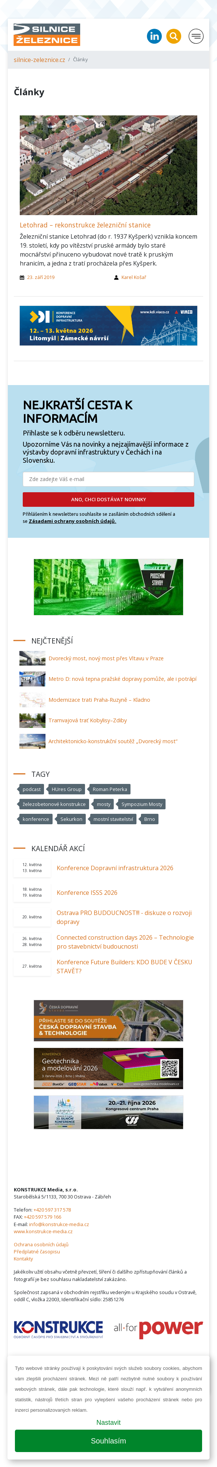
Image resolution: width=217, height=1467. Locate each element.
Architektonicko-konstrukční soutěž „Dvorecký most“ (112, 741)
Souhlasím (108, 1441)
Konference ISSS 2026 (87, 892)
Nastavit (108, 1422)
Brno (149, 819)
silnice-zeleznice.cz (39, 60)
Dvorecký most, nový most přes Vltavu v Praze (106, 658)
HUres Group (67, 789)
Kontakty (23, 1258)
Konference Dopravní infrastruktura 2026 (115, 868)
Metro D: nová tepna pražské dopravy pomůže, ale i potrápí (122, 678)
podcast (32, 789)
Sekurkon (71, 819)
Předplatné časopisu (37, 1251)
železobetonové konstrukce (54, 804)
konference (36, 819)
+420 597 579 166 (42, 1216)
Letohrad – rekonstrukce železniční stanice (85, 224)
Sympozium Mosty (142, 804)
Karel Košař (134, 277)
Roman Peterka (110, 789)
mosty (103, 804)
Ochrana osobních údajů (41, 1244)
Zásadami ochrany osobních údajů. (72, 521)
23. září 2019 (40, 277)
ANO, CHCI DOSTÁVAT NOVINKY (108, 499)
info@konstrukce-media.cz (59, 1224)
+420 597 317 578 (52, 1209)
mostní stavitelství (113, 819)
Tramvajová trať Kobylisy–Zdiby (87, 720)
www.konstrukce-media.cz (43, 1231)
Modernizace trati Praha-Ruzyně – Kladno (99, 699)
